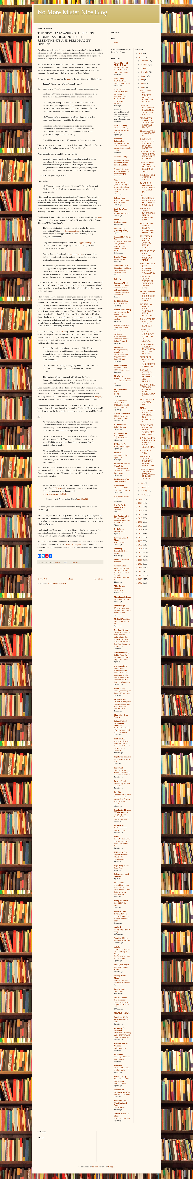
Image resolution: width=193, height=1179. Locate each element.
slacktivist (118, 927)
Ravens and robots (120, 259)
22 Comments (73, 562)
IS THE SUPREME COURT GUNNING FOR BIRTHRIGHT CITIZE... (147, 296)
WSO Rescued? (119, 542)
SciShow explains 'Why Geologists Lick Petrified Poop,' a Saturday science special (122, 246)
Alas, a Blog (119, 79)
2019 (140, 518)
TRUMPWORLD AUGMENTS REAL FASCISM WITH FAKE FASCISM (147, 349)
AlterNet (117, 110)
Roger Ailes (118, 868)
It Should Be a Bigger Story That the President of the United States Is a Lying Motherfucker (122, 889)
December (145, 61)
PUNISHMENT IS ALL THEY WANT (147, 402)
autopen (98, 396)
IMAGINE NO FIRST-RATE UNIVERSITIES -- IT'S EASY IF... (147, 187)
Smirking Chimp (121, 938)
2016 (140, 530)
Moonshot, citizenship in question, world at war (122, 1004)
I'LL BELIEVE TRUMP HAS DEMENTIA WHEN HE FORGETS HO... (147, 461)
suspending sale (76, 254)
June (142, 84)
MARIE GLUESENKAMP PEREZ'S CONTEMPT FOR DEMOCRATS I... (147, 415)
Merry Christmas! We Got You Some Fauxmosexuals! (121, 1081)
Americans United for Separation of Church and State (121, 163)
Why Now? (118, 1054)
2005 (140, 571)
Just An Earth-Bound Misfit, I (120, 506)
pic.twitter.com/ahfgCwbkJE (54, 494)
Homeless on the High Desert (120, 434)
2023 (140, 503)
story (100, 217)
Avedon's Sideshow (121, 169)
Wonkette (118, 1065)
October (144, 68)
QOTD (116, 394)
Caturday (117, 510)
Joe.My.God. (119, 485)
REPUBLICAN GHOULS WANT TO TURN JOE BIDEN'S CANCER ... (146, 242)
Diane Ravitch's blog (122, 310)
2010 (140, 553)
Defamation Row (120, 1048)
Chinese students (72, 231)
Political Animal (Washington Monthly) (120, 723)
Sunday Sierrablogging (122, 446)
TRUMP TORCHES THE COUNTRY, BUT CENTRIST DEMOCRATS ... (147, 155)
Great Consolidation (122, 414)
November (145, 65)
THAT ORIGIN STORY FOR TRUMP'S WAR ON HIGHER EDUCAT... (147, 122)
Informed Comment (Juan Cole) (122, 465)
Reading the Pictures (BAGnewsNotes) (122, 811)
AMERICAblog (120, 125)
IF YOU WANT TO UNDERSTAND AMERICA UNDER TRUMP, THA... (147, 442)
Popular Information (122, 757)
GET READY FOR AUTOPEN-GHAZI (147, 177)
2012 (140, 545)
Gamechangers (119, 1107)
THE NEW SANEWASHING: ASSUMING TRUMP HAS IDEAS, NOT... (147, 110)
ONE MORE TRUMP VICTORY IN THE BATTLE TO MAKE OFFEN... (146, 282)
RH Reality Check (121, 852)
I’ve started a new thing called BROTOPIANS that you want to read (122, 1035)
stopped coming (84, 242)
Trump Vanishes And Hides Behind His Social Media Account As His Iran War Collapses (122, 745)
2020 (140, 514)
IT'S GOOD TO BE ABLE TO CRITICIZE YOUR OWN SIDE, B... (147, 255)
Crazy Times (118, 991)
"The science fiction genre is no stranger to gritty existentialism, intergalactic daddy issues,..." (122, 186)
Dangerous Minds (121, 283)
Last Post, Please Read (122, 1118)
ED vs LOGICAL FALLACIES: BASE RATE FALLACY (121, 405)
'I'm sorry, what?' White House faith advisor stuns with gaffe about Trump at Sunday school (122, 799)
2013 (140, 541)
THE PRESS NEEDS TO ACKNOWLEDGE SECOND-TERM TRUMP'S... (147, 335)
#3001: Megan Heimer (122, 370)
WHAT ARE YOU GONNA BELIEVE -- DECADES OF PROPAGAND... (147, 227)
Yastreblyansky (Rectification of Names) (120, 1103)
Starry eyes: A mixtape (122, 328)
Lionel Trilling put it (72, 544)
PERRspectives (120, 699)
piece (69, 79)
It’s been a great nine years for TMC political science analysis (122, 610)
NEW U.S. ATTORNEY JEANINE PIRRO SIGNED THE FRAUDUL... (147, 375)
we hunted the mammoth (119, 1029)
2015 (140, 533)
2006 (140, 568)
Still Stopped (118, 499)
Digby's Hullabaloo (121, 325)
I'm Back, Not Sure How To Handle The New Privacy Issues (121, 69)
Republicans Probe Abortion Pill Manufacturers (120, 857)
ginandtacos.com (120, 400)
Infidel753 (118, 453)
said (63, 102)
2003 (140, 579)
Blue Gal (117, 220)
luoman (95, 1167)
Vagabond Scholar (121, 1017)
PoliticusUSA (119, 739)
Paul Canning (119, 688)
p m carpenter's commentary (120, 667)
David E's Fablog (121, 301)
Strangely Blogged (121, 965)
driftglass (118, 334)
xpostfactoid (119, 1090)
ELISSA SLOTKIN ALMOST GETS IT (147, 133)
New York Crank (121, 630)
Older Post (99, 579)
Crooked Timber (120, 257)
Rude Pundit (119, 883)
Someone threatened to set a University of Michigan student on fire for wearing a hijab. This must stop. (122, 953)
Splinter (117, 947)
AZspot (117, 180)
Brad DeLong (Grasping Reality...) (122, 229)
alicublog (117, 89)
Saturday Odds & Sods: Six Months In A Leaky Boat (122, 380)
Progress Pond (120, 781)
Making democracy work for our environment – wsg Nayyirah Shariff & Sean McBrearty (121, 354)
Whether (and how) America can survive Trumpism (121, 130)
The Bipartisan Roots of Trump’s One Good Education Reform (122, 730)
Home (70, 579)
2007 (140, 564)
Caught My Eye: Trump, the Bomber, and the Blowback (121, 817)
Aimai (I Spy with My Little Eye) (121, 64)
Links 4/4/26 (118, 591)
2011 (140, 549)
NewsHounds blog (121, 653)
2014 (140, 537)
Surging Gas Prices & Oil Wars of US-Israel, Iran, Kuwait (122, 470)
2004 (140, 575)
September (145, 72)
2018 (140, 522)
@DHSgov (57, 488)
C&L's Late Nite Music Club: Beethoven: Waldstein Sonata (122, 270)
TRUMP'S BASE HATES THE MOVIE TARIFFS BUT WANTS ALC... (147, 429)
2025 (140, 57)
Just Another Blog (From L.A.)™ (121, 517)
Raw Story (118, 792)
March (143, 487)
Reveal (116, 837)
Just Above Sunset (121, 496)
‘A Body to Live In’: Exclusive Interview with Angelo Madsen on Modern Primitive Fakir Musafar (121, 290)
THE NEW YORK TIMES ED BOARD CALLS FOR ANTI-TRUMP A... (147, 473)
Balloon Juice (119, 198)
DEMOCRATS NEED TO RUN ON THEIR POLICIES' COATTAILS (147, 143)
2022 (140, 507)
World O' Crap (120, 1076)
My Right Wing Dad (122, 619)
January (144, 494)
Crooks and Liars (121, 266)
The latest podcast (120, 222)
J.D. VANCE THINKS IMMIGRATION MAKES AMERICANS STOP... (147, 214)
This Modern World (122, 1013)
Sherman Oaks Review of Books (120, 913)
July (142, 80)
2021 (140, 511)
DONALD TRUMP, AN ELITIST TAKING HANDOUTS (147, 322)
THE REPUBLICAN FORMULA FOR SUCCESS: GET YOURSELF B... (147, 200)
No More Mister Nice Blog (72, 12)
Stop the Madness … (121, 438)
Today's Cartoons (120, 427)
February (144, 491)
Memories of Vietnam (122, 940)
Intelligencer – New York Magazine (122, 480)
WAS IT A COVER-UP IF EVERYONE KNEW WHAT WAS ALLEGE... (147, 268)
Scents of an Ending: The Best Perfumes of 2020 (122, 918)
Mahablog (118, 549)
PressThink (118, 768)
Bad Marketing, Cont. (122, 599)
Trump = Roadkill (120, 303)
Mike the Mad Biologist (119, 587)
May (142, 87)
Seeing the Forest (121, 901)
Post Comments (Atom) (57, 583)
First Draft (118, 376)
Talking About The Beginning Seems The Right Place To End (122, 657)
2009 (140, 556)
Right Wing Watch (121, 866)
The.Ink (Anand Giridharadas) (120, 999)
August (143, 76)
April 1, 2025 (82, 499)
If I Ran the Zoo (120, 444)
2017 (140, 526)
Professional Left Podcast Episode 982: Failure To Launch (121, 338)
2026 (140, 54)
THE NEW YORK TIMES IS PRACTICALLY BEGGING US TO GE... (147, 166)
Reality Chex (119, 826)
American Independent (119, 140)
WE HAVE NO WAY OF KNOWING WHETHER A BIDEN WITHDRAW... (147, 310)
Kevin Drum (119, 529)
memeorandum (120, 566)
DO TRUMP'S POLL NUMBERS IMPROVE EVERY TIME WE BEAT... (146, 96)
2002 (140, 583)
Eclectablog (118, 347)
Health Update (119, 531)
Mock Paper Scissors (122, 597)
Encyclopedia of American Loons (120, 366)
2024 (140, 499)
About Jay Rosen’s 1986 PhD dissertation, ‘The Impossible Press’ (122, 772)
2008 (140, 560)
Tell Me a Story (120, 989)
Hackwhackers (120, 425)
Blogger (111, 1167)
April (143, 483)
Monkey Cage (119, 606)
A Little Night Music (121, 213)
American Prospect (121, 157)
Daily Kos (118, 279)
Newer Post (42, 579)
